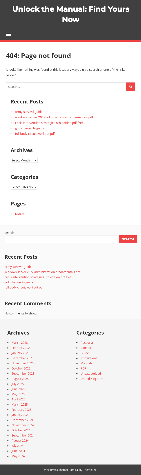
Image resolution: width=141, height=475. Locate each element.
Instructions (89, 358)
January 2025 (20, 415)
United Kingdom (92, 379)
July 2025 (18, 384)
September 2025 (23, 374)
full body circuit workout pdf (35, 133)
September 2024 (23, 435)
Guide (85, 353)
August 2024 (20, 441)
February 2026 (21, 348)
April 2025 (18, 399)
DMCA (19, 214)
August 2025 (20, 379)
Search (9, 233)
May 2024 (18, 456)
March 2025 (20, 404)
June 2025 (18, 389)
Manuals (86, 363)
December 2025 (22, 358)
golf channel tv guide (29, 128)
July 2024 (18, 446)
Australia (87, 343)
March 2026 (20, 343)
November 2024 (23, 425)
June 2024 (18, 451)
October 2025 (21, 368)
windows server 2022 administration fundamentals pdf (54, 117)
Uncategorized (91, 374)
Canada (86, 348)
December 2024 (22, 420)
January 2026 (20, 353)
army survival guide (29, 112)
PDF (83, 368)
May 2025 (18, 394)
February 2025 (21, 410)
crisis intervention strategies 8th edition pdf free (49, 123)
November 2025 (23, 363)
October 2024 (21, 430)
